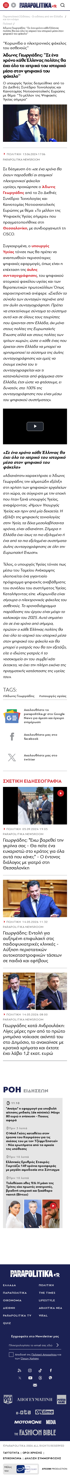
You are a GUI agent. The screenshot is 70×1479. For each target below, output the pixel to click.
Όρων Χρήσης (30, 1358)
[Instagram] (30, 1370)
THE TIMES (47, 1292)
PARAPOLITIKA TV (17, 1315)
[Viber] (50, 1378)
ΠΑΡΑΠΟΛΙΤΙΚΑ (15, 1292)
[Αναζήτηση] (62, 5)
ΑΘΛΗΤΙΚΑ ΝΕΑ (51, 1308)
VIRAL (43, 1315)
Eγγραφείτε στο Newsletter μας (35, 1336)
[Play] (13, 5)
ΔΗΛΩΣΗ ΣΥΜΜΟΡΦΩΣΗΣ (43, 1458)
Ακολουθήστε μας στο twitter (40, 757)
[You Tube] (30, 1378)
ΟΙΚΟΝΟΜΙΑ (12, 1300)
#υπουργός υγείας (52, 696)
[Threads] (40, 1378)
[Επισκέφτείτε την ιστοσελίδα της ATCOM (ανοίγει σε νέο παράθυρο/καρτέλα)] (54, 1469)
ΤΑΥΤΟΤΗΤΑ (11, 1452)
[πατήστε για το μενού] (6, 5)
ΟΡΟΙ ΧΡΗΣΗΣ (32, 1452)
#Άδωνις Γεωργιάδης (19, 696)
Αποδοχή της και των (35, 1356)
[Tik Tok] (40, 1370)
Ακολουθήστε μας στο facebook (40, 737)
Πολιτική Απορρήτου (44, 1354)
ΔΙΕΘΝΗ (9, 1308)
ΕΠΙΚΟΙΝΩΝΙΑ (12, 1458)
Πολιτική (7, 23)
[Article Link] (35, 805)
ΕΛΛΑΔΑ (9, 1285)
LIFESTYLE (47, 1300)
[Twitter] (20, 1378)
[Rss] (19, 1370)
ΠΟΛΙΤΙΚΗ (14, 829)
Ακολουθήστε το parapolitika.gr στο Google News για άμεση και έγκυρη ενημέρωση (44, 716)
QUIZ (7, 1323)
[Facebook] (51, 1370)
